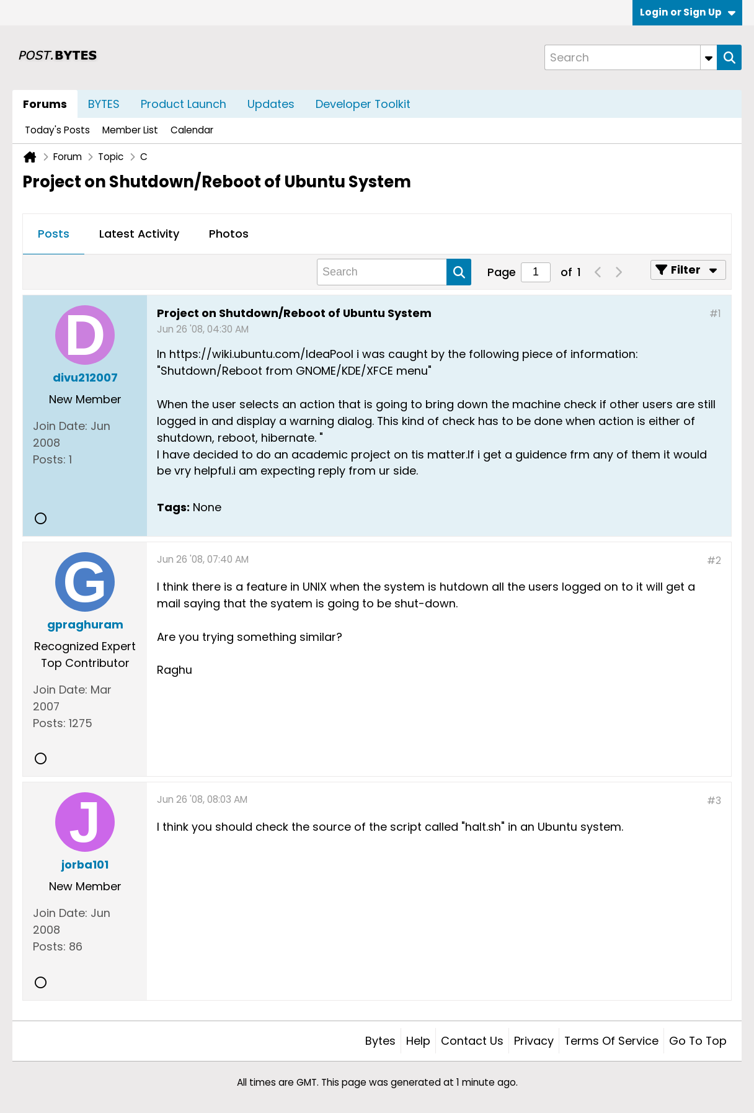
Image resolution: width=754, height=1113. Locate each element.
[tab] (53, 234)
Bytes (380, 1040)
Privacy (534, 1040)
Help (418, 1040)
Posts (53, 233)
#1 (715, 313)
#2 (714, 560)
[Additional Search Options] (708, 57)
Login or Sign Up (687, 12)
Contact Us (472, 1040)
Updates (271, 104)
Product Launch (183, 104)
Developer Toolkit (363, 104)
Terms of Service (611, 1040)
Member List (130, 129)
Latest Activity (139, 233)
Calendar (192, 129)
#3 (714, 800)
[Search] (630, 57)
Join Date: (60, 426)
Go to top (698, 1040)
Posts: (49, 459)
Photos (229, 233)
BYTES (104, 104)
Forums (45, 104)
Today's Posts (57, 129)
